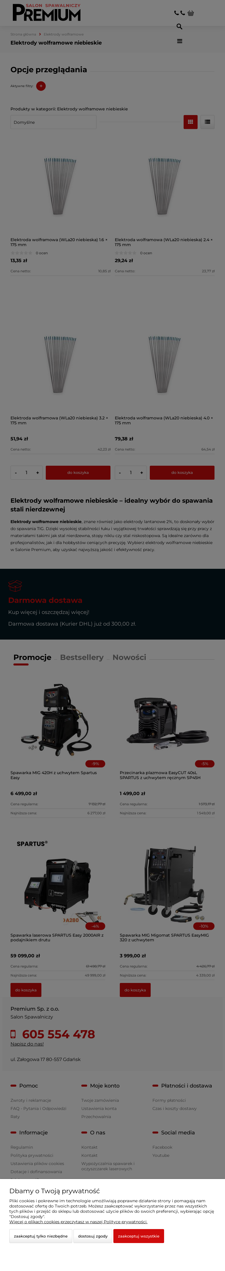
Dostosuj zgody (93, 1236)
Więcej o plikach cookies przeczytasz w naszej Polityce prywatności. (78, 1221)
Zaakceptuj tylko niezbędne (41, 1236)
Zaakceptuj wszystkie (138, 1236)
